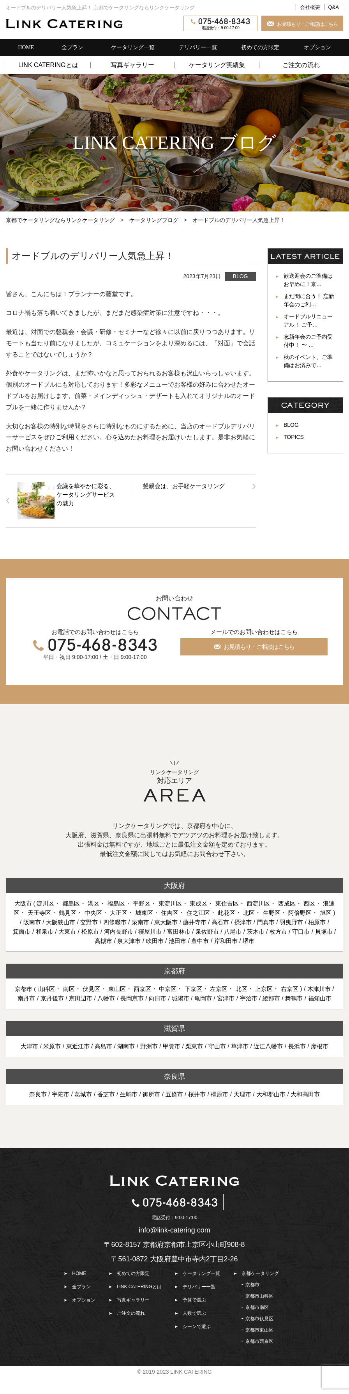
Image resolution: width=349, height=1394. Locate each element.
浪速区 (25, 911)
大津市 (21, 1063)
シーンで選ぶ (197, 1343)
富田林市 (192, 939)
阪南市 (26, 930)
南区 (79, 996)
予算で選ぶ (194, 1317)
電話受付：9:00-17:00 (220, 24)
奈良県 (174, 1093)
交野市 (86, 930)
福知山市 (186, 1015)
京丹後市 (86, 1006)
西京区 (156, 996)
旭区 (179, 920)
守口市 (321, 939)
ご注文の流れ (301, 65)
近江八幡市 (273, 1063)
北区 (274, 911)
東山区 (129, 996)
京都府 (174, 979)
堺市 (264, 948)
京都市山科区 (259, 1313)
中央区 (111, 911)
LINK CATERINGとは (48, 65)
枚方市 (297, 939)
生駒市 (126, 1111)
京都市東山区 (259, 1347)
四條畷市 (113, 930)
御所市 (150, 1111)
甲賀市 (171, 1063)
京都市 (252, 1302)
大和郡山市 (275, 1111)
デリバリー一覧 (198, 47)
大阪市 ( (26, 902)
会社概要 (310, 7)
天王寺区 (54, 911)
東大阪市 (167, 930)
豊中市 (213, 948)
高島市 (99, 1063)
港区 (97, 902)
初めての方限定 (260, 47)
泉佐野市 (222, 939)
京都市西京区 (259, 1358)
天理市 (245, 1111)
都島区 (73, 902)
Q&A (333, 7)
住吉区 (191, 911)
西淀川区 (269, 902)
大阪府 (174, 884)
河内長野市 (129, 939)
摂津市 (248, 930)
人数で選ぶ (194, 1330)
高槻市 (111, 948)
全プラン (72, 47)
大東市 (75, 939)
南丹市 (59, 1006)
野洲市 (147, 1063)
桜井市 (198, 1111)
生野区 (297, 911)
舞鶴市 (159, 1015)
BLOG (240, 276)
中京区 (183, 996)
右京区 (310, 996)
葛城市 (78, 1111)
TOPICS (294, 437)
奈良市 (30, 1111)
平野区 (147, 902)
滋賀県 (174, 1045)
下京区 (209, 996)
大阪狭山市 (56, 930)
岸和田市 (240, 948)
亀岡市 (245, 1006)
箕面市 (27, 939)
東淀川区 (177, 902)
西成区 (299, 902)
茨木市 (273, 939)
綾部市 (316, 1006)
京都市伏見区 (259, 1336)
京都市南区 (257, 1324)
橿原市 (221, 1111)
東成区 (207, 902)
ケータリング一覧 (133, 47)
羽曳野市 (299, 930)
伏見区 (102, 996)
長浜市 (303, 1063)
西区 (323, 902)
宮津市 (268, 1006)
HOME (26, 47)
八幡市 (143, 1006)
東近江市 (72, 1063)
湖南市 (123, 1063)
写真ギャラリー (132, 65)
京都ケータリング (260, 1290)
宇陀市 (54, 1111)
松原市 (99, 939)
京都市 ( (34, 996)
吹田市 (165, 948)
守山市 (219, 1063)
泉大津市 (138, 948)
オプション (317, 47)
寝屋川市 (162, 939)
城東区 (164, 911)
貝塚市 (87, 948)
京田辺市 (116, 1006)
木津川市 (31, 1006)
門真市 (272, 930)
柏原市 (326, 930)
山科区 (56, 996)
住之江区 (220, 911)
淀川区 (47, 902)
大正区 (137, 911)
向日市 (197, 1006)
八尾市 (249, 939)
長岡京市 (170, 1006)
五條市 (174, 1111)
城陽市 (221, 1006)
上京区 (283, 996)
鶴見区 (84, 911)
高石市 (224, 930)
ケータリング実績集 (217, 65)
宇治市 (293, 1006)
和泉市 (51, 939)
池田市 (189, 948)
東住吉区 (236, 902)
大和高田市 (312, 1111)
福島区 (120, 902)
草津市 (243, 1063)
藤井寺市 (197, 930)
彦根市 (327, 1063)
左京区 (236, 996)
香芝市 (102, 1111)
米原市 (45, 1063)
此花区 (250, 911)
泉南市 (140, 930)
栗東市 (195, 1063)
